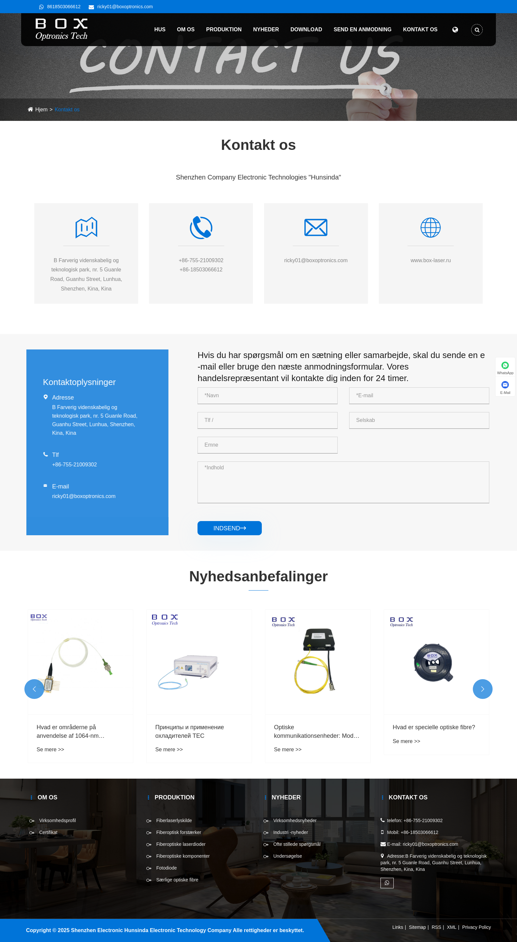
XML (452, 927)
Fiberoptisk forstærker (178, 832)
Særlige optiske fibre (177, 879)
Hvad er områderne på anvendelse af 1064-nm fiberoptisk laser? (68, 732)
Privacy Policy (476, 927)
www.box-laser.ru (431, 260)
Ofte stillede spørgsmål (296, 844)
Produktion (224, 29)
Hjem (41, 109)
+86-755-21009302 (201, 260)
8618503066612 (63, 6)
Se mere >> (50, 749)
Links (397, 927)
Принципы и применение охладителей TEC (189, 731)
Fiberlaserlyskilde (174, 820)
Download (306, 29)
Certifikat (48, 832)
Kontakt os (420, 29)
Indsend (229, 528)
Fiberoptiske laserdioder (180, 844)
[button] (34, 689)
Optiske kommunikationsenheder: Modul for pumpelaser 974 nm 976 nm (316, 732)
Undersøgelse (287, 856)
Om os (186, 29)
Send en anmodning (362, 29)
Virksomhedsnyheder (295, 820)
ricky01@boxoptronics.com (125, 6)
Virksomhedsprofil (57, 820)
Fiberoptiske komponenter (183, 856)
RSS (436, 927)
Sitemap (417, 927)
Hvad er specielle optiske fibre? (434, 727)
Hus (160, 29)
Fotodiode (166, 868)
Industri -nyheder (290, 832)
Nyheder (266, 29)
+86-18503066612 (201, 269)
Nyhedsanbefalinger (258, 576)
